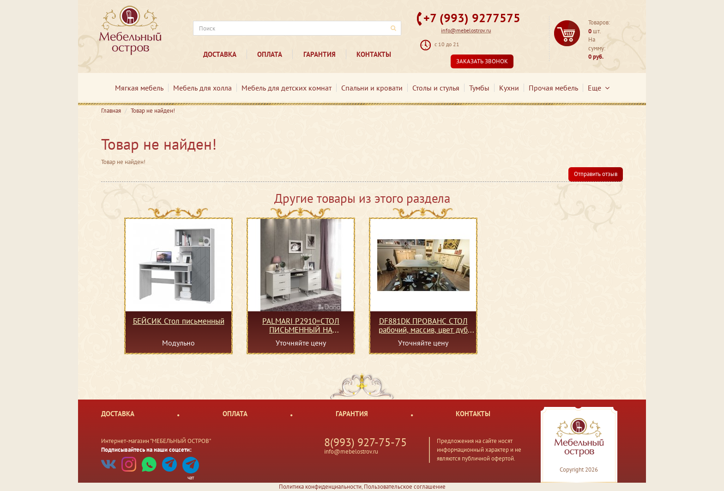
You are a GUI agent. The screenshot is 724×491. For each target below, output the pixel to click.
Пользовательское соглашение (405, 487)
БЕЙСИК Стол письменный (178, 321)
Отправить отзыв (595, 174)
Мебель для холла (202, 88)
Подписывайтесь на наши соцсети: (146, 450)
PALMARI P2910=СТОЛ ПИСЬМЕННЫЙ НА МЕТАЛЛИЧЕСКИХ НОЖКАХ (301, 325)
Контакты (373, 54)
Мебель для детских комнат (286, 88)
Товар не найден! (153, 111)
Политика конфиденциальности (320, 487)
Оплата (269, 54)
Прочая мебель (553, 88)
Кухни (509, 88)
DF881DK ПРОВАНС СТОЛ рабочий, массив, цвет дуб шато (423, 325)
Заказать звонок (482, 61)
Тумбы (479, 88)
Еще (598, 88)
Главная (111, 111)
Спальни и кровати (372, 88)
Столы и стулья (435, 88)
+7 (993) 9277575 (471, 17)
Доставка (219, 54)
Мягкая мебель (139, 88)
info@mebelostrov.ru (466, 30)
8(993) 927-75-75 (365, 442)
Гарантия (319, 54)
